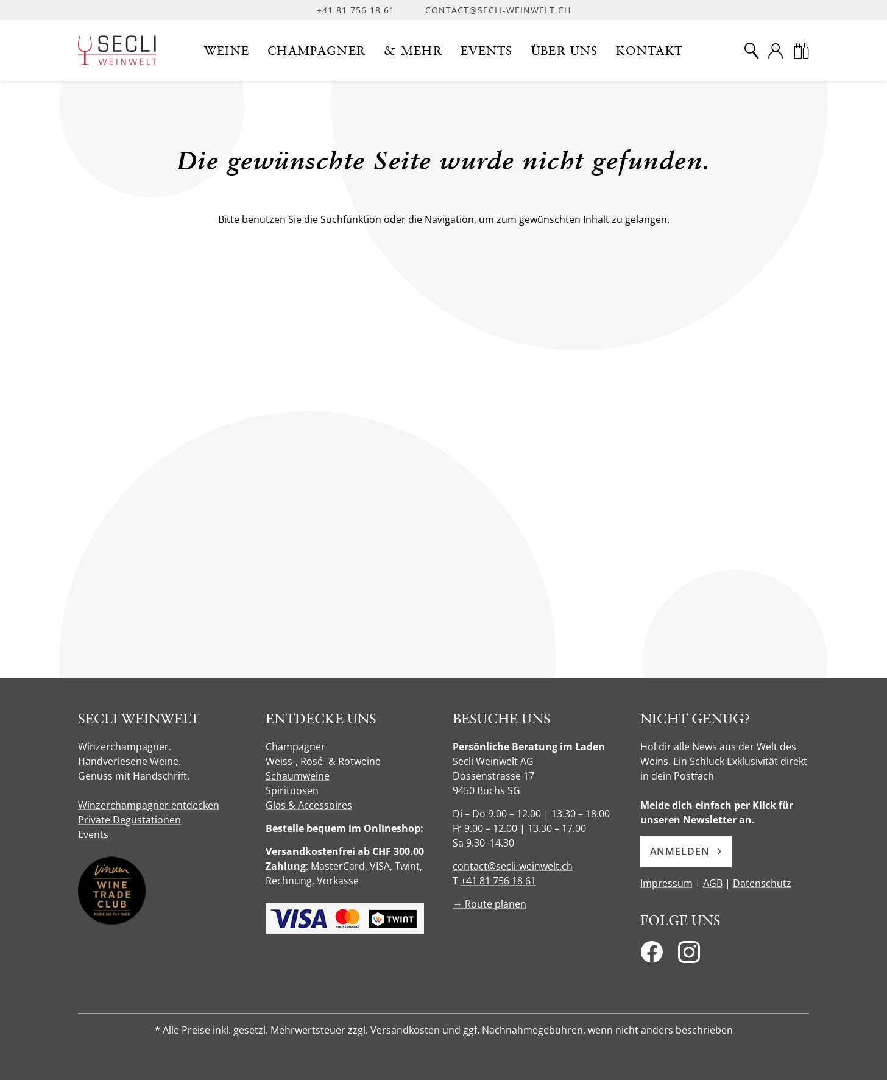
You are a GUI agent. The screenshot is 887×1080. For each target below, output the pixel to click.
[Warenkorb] (801, 51)
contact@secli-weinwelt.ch (498, 10)
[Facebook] (651, 955)
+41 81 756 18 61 (356, 10)
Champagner (295, 746)
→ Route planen (489, 904)
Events (93, 834)
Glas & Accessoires (309, 805)
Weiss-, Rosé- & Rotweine (323, 761)
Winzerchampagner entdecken (148, 805)
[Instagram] (689, 955)
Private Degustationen (129, 819)
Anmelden (686, 851)
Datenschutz (762, 883)
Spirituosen (292, 790)
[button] (227, 50)
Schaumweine (298, 776)
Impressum (666, 883)
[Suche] (751, 51)
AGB (713, 883)
